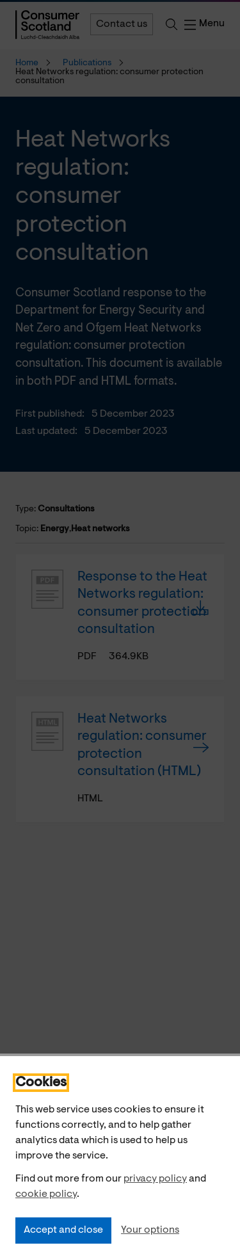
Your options (150, 1230)
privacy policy (155, 1179)
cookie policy (46, 1194)
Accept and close (63, 1230)
